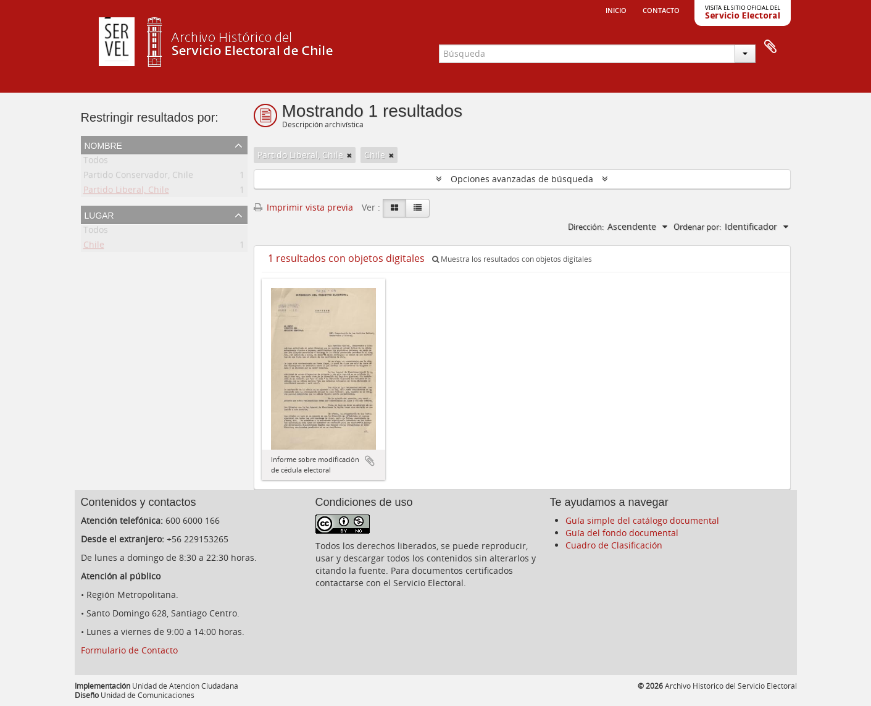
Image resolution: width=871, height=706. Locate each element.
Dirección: (586, 226)
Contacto (661, 9)
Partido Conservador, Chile (138, 177)
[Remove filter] (349, 155)
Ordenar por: (697, 226)
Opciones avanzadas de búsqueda (522, 179)
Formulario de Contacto (129, 650)
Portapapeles (770, 47)
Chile (93, 247)
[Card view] (394, 208)
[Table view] (418, 208)
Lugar (99, 214)
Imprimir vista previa (303, 207)
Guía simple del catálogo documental (642, 520)
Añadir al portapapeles (370, 461)
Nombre (103, 144)
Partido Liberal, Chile (126, 192)
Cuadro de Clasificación (613, 545)
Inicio (616, 9)
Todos (95, 162)
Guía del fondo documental (621, 533)
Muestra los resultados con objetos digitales (512, 259)
